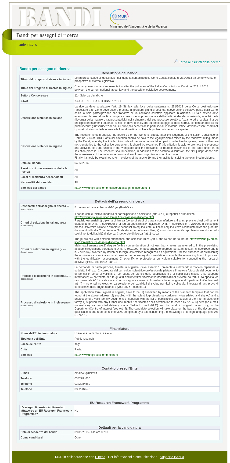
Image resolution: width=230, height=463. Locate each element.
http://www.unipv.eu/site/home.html (96, 354)
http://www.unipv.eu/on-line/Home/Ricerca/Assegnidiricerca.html (114, 217)
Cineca (100, 457)
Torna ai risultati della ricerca (196, 62)
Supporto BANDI (172, 457)
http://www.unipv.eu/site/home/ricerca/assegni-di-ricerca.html (112, 187)
